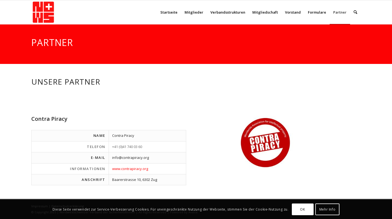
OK (302, 209)
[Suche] (355, 12)
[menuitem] (169, 12)
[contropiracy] (266, 142)
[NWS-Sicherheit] (43, 12)
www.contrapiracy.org (130, 168)
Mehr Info (327, 209)
